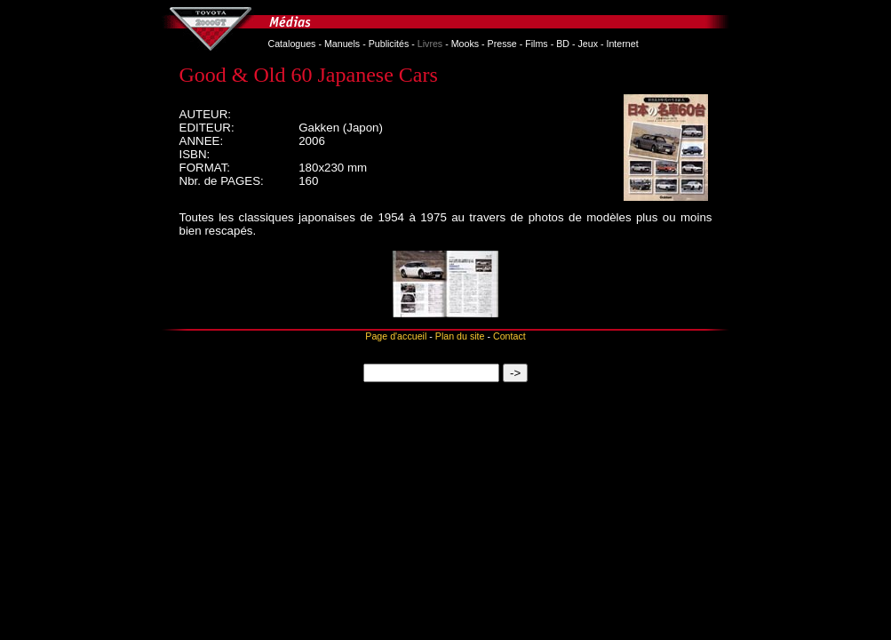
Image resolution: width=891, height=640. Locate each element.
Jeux (587, 43)
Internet (622, 43)
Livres (430, 43)
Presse (502, 43)
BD (562, 43)
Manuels (342, 43)
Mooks (465, 43)
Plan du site (460, 336)
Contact (509, 336)
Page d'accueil (395, 336)
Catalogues (292, 43)
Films (536, 43)
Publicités (389, 43)
